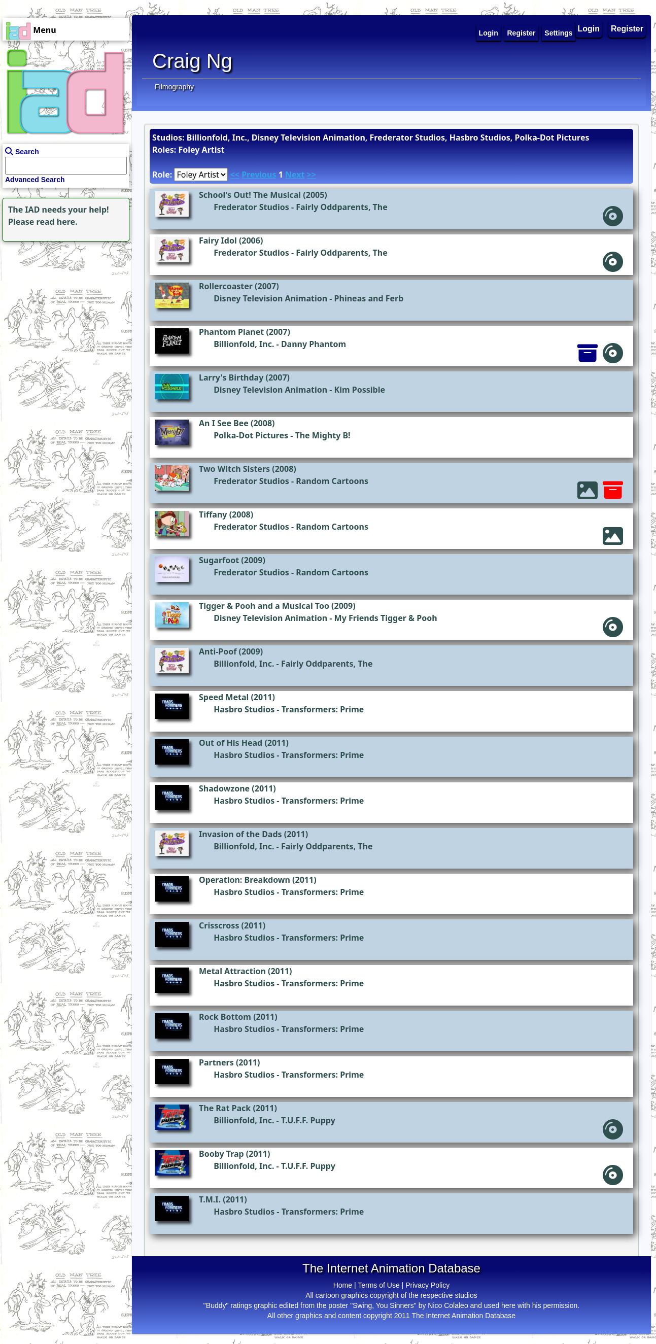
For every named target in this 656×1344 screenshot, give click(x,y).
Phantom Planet (231, 331)
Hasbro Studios (244, 709)
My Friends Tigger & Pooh (385, 618)
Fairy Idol (218, 240)
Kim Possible (359, 389)
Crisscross (219, 925)
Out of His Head (230, 742)
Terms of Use (378, 1285)
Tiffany (213, 514)
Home (342, 1285)
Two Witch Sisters (234, 468)
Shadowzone (224, 788)
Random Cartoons (332, 481)
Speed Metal (224, 697)
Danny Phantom (313, 344)
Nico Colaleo (448, 1305)
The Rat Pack (225, 1108)
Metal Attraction (232, 971)
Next (294, 174)
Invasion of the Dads (240, 834)
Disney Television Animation (270, 298)
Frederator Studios (251, 207)
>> (311, 174)
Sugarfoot (219, 560)
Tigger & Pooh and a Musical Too (264, 605)
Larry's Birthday (231, 377)
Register (627, 28)
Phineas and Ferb (369, 298)
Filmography (174, 87)
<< (234, 174)
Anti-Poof (217, 651)
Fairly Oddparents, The (342, 207)
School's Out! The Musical (250, 194)
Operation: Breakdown (244, 879)
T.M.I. (210, 1199)
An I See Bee (224, 423)
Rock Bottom (225, 1016)
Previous (258, 174)
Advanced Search (35, 180)
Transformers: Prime (323, 709)
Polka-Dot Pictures (251, 435)
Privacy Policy (427, 1285)
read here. (57, 221)
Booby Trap (221, 1153)
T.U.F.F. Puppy (308, 1120)
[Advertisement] (63, 307)
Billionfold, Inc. (244, 344)
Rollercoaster (226, 286)
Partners (216, 1062)
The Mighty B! (322, 435)
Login (589, 28)
